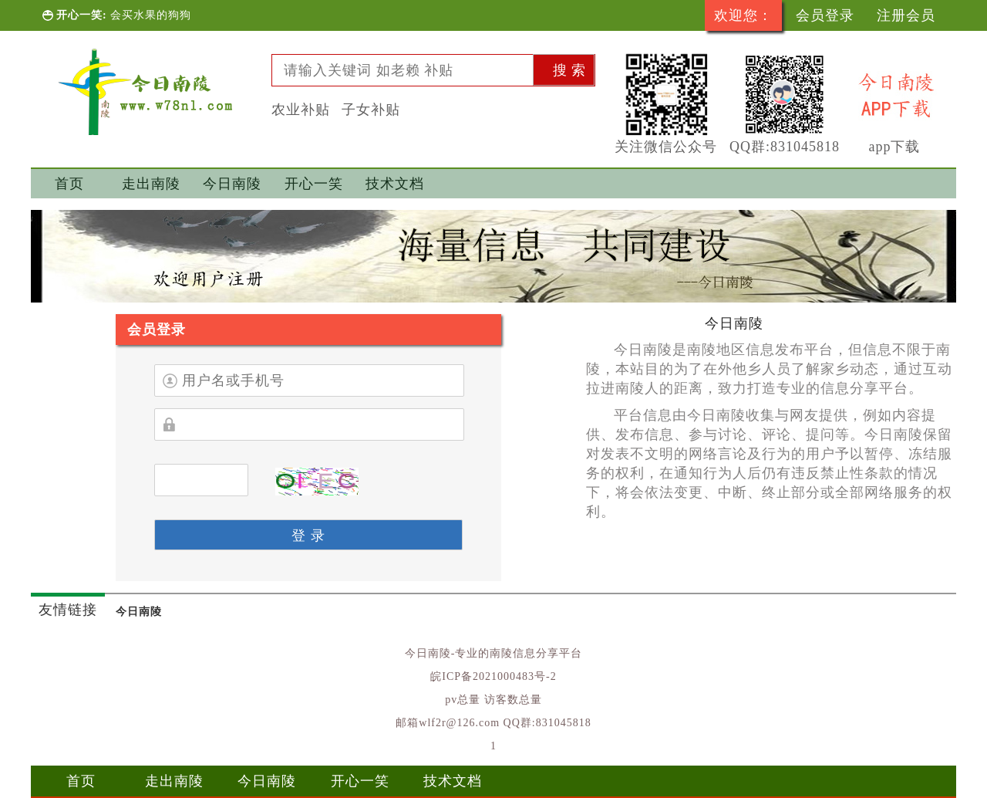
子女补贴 (371, 109)
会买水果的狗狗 (150, 15)
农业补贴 (300, 109)
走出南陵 (151, 183)
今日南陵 (232, 183)
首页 (69, 183)
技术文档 (394, 183)
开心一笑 (314, 183)
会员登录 (825, 15)
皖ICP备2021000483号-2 (493, 676)
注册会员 (906, 15)
